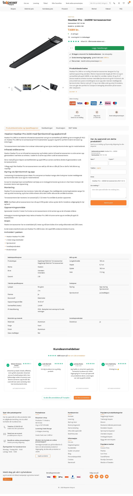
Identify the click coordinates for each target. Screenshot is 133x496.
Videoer (108, 9)
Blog (69, 454)
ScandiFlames (105, 457)
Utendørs (80, 9)
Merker (94, 9)
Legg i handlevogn (99, 48)
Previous (9, 88)
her (101, 61)
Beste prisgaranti (74, 425)
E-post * (111, 159)
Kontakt (70, 416)
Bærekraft (71, 462)
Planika (103, 451)
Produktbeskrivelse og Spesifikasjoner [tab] (22, 128)
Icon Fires (104, 454)
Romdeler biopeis (106, 428)
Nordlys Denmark (107, 460)
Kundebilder (72, 448)
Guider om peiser (74, 451)
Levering (36, 3)
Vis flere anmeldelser (82, 398)
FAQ (121, 9)
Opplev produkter (43, 456)
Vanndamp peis (47, 9)
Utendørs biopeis (106, 434)
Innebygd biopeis (106, 437)
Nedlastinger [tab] (47, 128)
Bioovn (103, 422)
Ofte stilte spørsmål (74, 431)
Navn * (93, 159)
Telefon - (96, 168)
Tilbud (45, 3)
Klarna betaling (73, 428)
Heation (71, 17)
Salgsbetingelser (73, 445)
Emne (92, 177)
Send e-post (108, 203)
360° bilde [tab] (73, 128)
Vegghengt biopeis (107, 416)
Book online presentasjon (74, 3)
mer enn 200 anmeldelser (76, 357)
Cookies (70, 460)
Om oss (26, 3)
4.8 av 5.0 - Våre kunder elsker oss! (92, 41)
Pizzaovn (65, 9)
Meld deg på (7, 479)
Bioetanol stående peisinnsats (111, 425)
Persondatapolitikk (74, 457)
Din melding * (95, 185)
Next (63, 88)
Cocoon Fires (105, 448)
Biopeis (13, 9)
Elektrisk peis (29, 9)
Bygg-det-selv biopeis (108, 440)
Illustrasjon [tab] (60, 128)
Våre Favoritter (57, 3)
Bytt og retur (72, 422)
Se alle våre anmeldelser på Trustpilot (56, 398)
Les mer (73, 92)
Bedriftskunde (73, 434)
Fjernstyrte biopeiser (108, 431)
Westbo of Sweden (107, 462)
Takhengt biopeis (107, 419)
